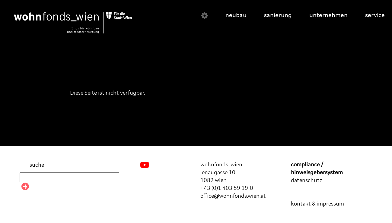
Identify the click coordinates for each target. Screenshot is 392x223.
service (375, 16)
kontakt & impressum (317, 204)
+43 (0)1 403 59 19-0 (226, 188)
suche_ (33, 165)
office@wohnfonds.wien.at (233, 196)
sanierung (278, 16)
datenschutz (306, 180)
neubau (236, 16)
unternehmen (328, 16)
